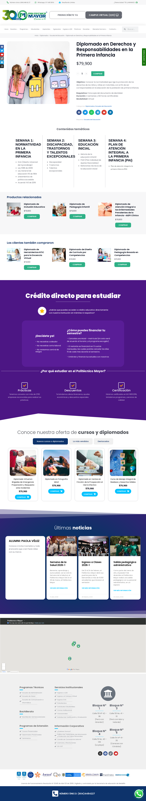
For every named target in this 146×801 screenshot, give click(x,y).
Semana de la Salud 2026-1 (58, 563)
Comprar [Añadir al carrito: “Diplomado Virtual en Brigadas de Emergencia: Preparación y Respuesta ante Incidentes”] (23, 497)
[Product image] (14, 209)
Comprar (97, 74)
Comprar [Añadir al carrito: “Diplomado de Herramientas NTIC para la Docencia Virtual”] (31, 267)
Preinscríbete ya (68, 15)
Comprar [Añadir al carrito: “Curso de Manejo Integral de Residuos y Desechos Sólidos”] (123, 491)
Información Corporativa (69, 726)
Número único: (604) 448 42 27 (20, 2)
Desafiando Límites (68, 2)
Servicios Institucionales (69, 687)
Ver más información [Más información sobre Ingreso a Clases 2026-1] (90, 588)
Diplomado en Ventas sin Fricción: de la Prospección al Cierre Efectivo (90, 482)
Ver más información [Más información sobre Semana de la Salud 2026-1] (59, 588)
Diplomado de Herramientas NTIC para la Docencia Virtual (34, 253)
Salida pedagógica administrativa (124, 563)
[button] (79, 112)
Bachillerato (27, 711)
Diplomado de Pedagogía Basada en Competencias (126, 252)
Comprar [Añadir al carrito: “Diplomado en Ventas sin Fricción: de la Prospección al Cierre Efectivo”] (90, 494)
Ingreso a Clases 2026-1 (91, 563)
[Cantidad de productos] (82, 73)
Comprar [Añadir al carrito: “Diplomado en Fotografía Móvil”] (56, 491)
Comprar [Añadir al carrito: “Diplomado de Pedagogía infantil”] (77, 216)
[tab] (50, 441)
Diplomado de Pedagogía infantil (80, 205)
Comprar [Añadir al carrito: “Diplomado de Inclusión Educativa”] (31, 216)
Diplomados (90, 106)
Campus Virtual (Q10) (104, 15)
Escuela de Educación (103, 106)
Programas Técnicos (32, 687)
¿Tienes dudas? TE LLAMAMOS (124, 2)
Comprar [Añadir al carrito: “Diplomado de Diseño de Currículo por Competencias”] (77, 264)
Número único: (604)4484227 (73, 793)
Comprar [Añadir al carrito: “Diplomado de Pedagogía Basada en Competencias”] (122, 264)
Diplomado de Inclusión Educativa (34, 205)
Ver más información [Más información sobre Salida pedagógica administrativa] (122, 590)
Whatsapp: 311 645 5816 (46, 2)
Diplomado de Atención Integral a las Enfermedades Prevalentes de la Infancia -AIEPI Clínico (127, 210)
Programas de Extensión (34, 725)
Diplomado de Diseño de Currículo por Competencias (80, 252)
